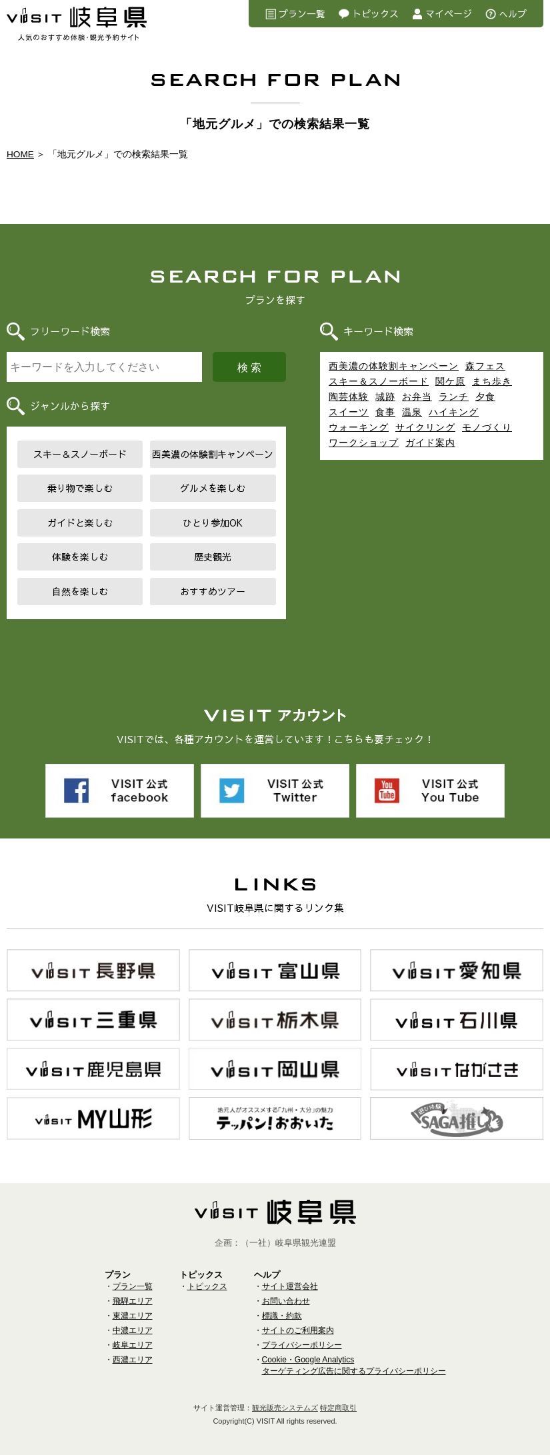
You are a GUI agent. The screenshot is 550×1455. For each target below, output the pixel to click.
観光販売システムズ (285, 1400)
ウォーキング (359, 427)
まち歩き (492, 381)
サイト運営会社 (290, 1278)
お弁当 (417, 396)
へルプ (513, 13)
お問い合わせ (286, 1293)
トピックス (375, 13)
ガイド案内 (430, 442)
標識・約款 (282, 1307)
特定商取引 (338, 1400)
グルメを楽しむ (212, 488)
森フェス (485, 366)
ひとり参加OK (213, 522)
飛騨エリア (133, 1293)
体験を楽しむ (80, 556)
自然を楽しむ (80, 591)
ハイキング (454, 412)
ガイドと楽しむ (80, 522)
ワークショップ (364, 442)
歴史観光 (212, 556)
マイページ (448, 13)
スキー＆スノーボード (80, 454)
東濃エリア (133, 1307)
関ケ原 (450, 381)
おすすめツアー (212, 591)
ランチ (454, 396)
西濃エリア (133, 1351)
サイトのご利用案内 (298, 1322)
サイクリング (425, 427)
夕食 (485, 396)
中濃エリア (133, 1322)
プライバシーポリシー (302, 1337)
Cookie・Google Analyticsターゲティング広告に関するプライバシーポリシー (354, 1357)
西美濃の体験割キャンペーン (212, 454)
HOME (21, 154)
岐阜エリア (133, 1337)
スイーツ (349, 412)
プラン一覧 (302, 13)
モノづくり (487, 427)
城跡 (385, 396)
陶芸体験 (349, 396)
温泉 (412, 412)
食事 (385, 412)
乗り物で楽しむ (80, 488)
